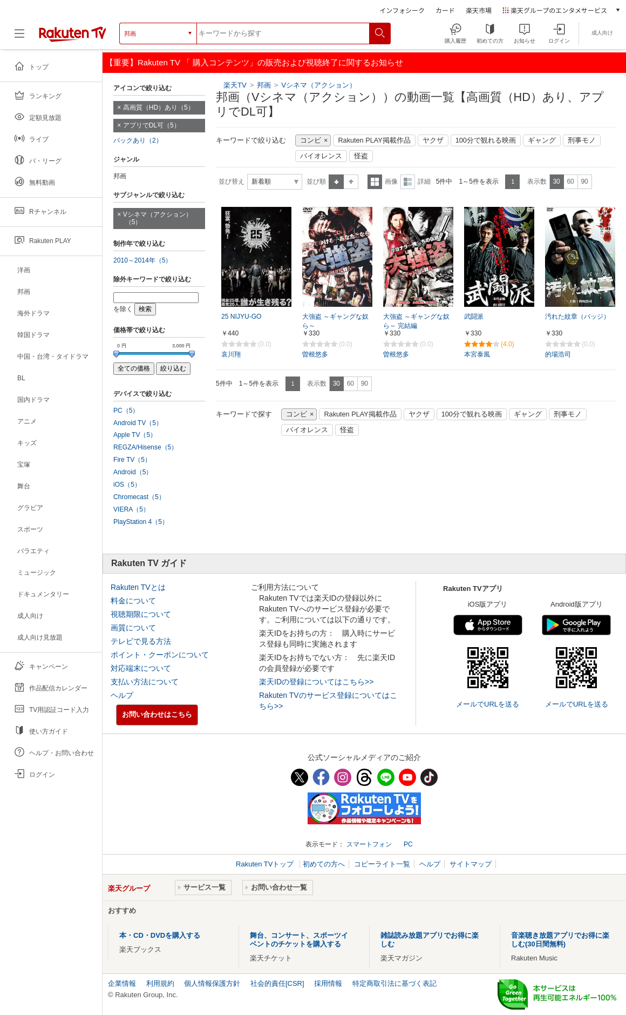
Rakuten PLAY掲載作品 (374, 140)
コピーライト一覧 (382, 864)
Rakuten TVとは (138, 587)
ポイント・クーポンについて (160, 654)
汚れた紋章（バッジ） (577, 316)
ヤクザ (433, 140)
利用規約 (160, 983)
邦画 (264, 85)
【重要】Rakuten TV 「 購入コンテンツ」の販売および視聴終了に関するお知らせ (254, 62)
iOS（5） (127, 484)
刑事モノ (582, 140)
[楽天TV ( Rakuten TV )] (72, 33)
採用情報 (328, 983)
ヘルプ (122, 695)
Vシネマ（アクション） (318, 85)
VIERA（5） (131, 509)
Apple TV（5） (134, 435)
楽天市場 (479, 10)
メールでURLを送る (487, 704)
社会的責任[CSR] (277, 983)
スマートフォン (369, 844)
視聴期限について (141, 614)
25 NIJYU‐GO (241, 316)
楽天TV (235, 85)
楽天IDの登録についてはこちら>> (316, 681)
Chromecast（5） (139, 497)
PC (408, 844)
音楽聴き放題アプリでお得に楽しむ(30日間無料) (560, 939)
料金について (133, 600)
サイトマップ (471, 864)
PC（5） (126, 410)
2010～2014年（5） (142, 260)
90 (584, 181)
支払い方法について (145, 681)
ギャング (542, 140)
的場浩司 (558, 354)
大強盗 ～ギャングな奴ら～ (335, 321)
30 (556, 181)
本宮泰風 (477, 354)
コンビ (310, 140)
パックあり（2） (137, 140)
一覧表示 (375, 181)
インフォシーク (402, 10)
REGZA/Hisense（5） (145, 447)
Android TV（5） (137, 423)
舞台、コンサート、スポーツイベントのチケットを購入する (299, 939)
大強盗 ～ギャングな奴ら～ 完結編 (416, 321)
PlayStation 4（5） (140, 522)
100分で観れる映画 (485, 140)
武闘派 (474, 316)
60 (570, 181)
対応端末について (141, 668)
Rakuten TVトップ (266, 864)
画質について (133, 627)
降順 (351, 181)
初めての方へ (324, 864)
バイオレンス (321, 156)
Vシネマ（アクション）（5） (157, 218)
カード (445, 10)
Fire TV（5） (132, 459)
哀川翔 (231, 354)
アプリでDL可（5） (151, 125)
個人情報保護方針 (212, 983)
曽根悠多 (315, 354)
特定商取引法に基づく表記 (394, 983)
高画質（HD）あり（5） (158, 107)
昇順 (336, 181)
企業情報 (122, 983)
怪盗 (361, 156)
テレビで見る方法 (141, 641)
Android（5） (132, 472)
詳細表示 (407, 181)
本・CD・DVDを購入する (159, 935)
